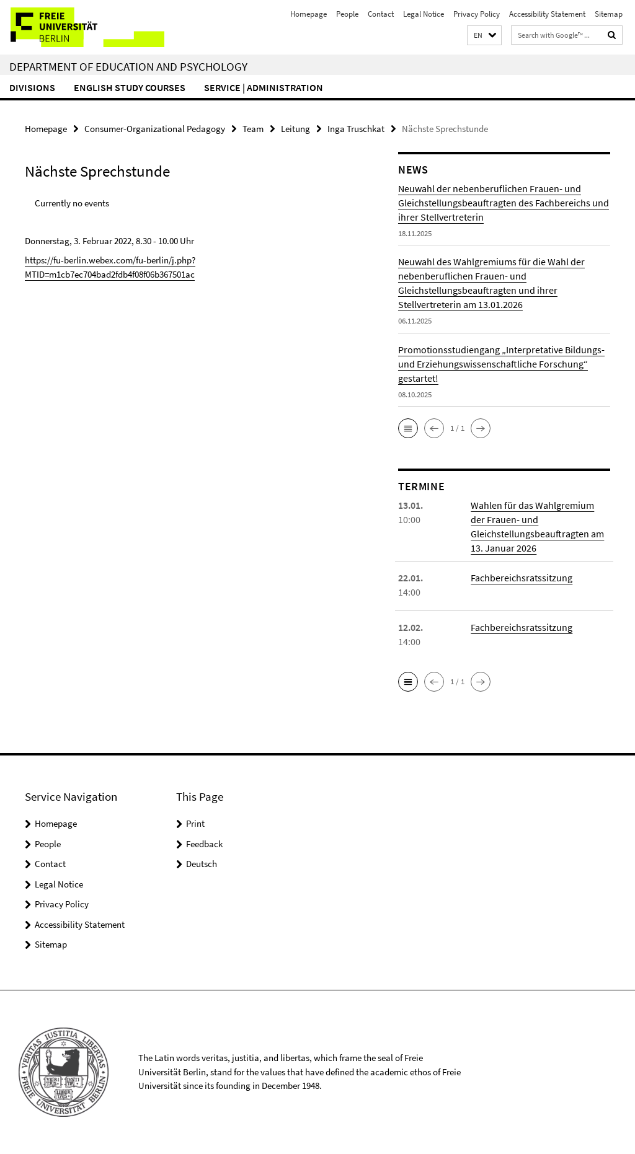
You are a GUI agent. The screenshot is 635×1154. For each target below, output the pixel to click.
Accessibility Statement (547, 14)
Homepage (308, 14)
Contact (381, 14)
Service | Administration (263, 87)
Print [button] (195, 823)
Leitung (295, 128)
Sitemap (609, 14)
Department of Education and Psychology (128, 66)
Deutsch (201, 864)
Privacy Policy (476, 14)
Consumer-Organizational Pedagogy (154, 128)
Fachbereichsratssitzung (521, 577)
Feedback (204, 844)
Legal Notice (423, 14)
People (347, 14)
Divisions (32, 87)
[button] (484, 35)
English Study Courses (129, 87)
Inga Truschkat (355, 128)
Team (253, 128)
